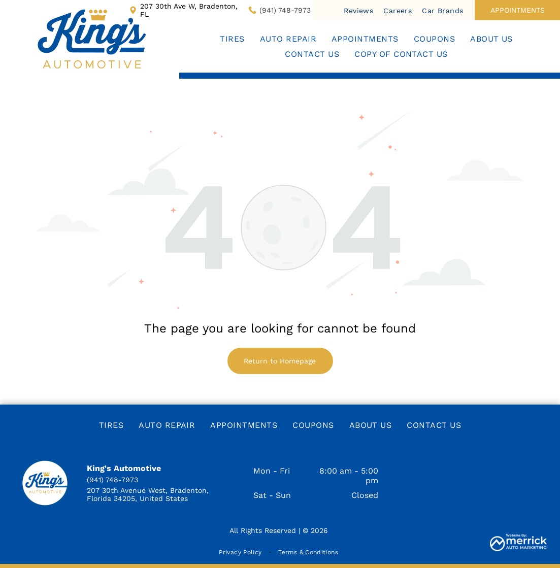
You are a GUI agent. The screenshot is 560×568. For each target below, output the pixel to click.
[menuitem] (358, 10)
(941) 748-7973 (285, 10)
